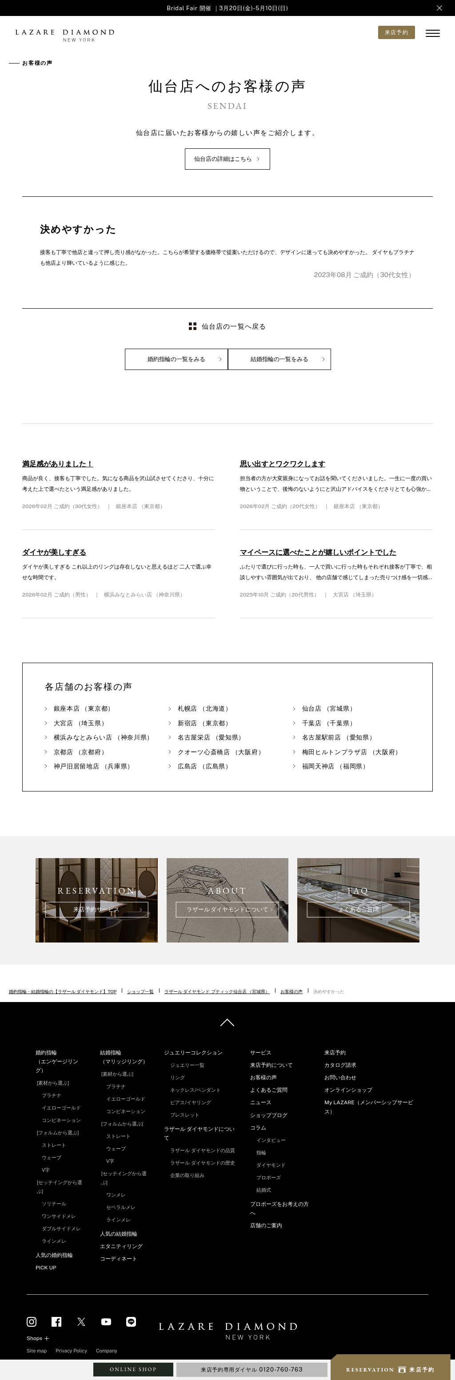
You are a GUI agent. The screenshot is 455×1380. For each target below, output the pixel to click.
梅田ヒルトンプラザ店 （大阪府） (352, 752)
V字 (46, 1170)
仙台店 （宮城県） (329, 708)
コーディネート (118, 1259)
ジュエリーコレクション (193, 1053)
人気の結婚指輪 (118, 1234)
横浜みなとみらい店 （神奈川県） (104, 737)
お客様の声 (291, 991)
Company (106, 1350)
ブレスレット (185, 1115)
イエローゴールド (61, 1107)
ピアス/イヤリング (190, 1102)
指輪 (261, 1152)
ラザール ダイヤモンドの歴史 (202, 1162)
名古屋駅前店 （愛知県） (339, 737)
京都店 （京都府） (81, 752)
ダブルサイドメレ (61, 1228)
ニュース (260, 1102)
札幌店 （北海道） (205, 708)
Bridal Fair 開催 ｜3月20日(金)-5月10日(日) (227, 8)
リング (177, 1077)
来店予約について (271, 1065)
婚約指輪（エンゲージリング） (57, 1062)
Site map (37, 1350)
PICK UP (46, 1268)
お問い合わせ (340, 1077)
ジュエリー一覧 (187, 1065)
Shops (34, 1338)
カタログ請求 (340, 1065)
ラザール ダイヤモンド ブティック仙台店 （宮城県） (217, 991)
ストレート (54, 1145)
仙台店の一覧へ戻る (234, 326)
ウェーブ (51, 1157)
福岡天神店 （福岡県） (335, 766)
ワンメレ (116, 1194)
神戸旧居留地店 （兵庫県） (94, 766)
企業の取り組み (187, 1175)
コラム (258, 1128)
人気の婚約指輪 (54, 1255)
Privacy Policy (71, 1350)
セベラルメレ (121, 1207)
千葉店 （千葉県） (329, 723)
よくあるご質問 (268, 1090)
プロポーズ (268, 1177)
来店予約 (335, 1053)
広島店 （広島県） (205, 766)
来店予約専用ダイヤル (252, 1369)
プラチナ (51, 1095)
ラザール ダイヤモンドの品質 (202, 1150)
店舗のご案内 (266, 1225)
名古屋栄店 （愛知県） (211, 737)
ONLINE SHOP (133, 1369)
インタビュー (271, 1140)
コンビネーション (61, 1120)
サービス (260, 1053)
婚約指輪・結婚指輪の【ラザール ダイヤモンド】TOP (62, 991)
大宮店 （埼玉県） (81, 723)
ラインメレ (54, 1241)
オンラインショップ (348, 1090)
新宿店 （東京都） (205, 723)
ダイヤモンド (271, 1165)
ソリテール (54, 1203)
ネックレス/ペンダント (195, 1090)
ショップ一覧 (140, 991)
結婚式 (263, 1190)
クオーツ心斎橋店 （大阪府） (221, 752)
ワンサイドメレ (59, 1216)
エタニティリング (121, 1246)
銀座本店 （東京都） (84, 708)
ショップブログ (268, 1115)
